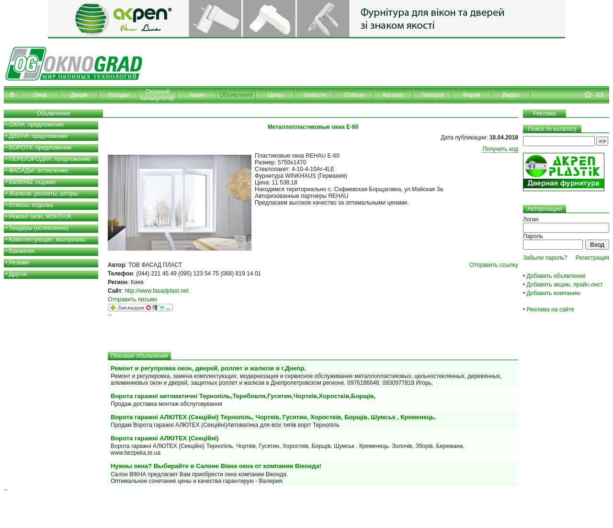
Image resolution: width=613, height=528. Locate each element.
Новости (315, 95)
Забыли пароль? (545, 257)
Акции (197, 95)
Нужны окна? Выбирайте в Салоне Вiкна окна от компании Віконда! (216, 466)
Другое (18, 274)
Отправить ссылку (493, 265)
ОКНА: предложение (36, 124)
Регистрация (592, 257)
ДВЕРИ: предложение (38, 136)
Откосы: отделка (31, 205)
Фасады (118, 95)
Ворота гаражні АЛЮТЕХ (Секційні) (165, 438)
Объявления (235, 95)
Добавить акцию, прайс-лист (565, 284)
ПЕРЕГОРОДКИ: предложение (50, 159)
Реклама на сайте (551, 309)
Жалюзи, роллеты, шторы (43, 193)
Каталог (393, 95)
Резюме (19, 262)
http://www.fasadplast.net (156, 290)
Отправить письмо (132, 299)
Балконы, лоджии (32, 182)
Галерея (432, 95)
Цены (275, 95)
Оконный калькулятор (157, 95)
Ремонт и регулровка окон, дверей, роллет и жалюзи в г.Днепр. (208, 368)
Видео (510, 95)
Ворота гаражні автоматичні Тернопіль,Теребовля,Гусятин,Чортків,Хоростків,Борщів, (243, 396)
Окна (39, 95)
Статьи (354, 95)
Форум (471, 95)
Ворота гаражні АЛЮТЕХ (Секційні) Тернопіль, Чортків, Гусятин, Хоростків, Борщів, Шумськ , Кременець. (273, 417)
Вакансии (21, 251)
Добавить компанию (553, 293)
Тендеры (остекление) (38, 228)
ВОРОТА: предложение (40, 147)
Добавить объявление (556, 276)
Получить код (500, 149)
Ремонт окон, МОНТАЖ (40, 216)
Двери (79, 95)
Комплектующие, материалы (47, 239)
